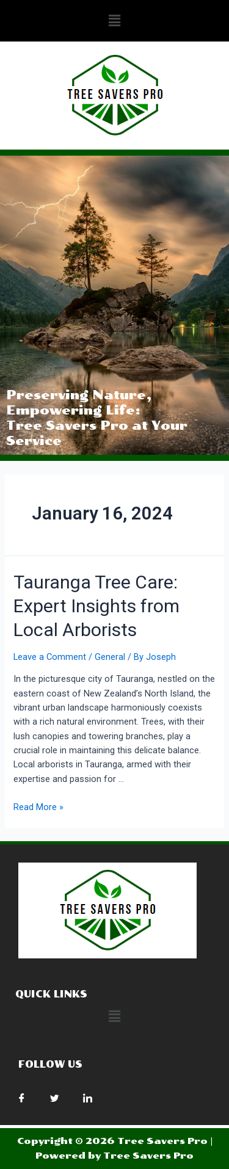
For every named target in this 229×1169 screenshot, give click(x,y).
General (110, 656)
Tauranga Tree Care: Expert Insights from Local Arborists (96, 605)
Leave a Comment (49, 656)
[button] (114, 20)
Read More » (38, 807)
